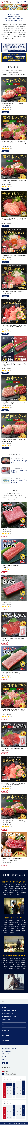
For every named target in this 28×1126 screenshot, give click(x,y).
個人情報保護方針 (7, 1052)
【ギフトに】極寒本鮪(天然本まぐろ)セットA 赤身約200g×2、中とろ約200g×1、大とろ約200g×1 (13, 144)
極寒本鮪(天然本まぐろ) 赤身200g (10, 567)
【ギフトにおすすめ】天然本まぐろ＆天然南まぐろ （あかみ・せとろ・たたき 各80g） (13, 860)
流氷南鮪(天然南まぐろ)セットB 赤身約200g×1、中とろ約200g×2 (13, 441)
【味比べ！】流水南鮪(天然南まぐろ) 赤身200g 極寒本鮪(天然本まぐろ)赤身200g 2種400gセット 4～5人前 (13, 366)
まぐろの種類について (8, 1015)
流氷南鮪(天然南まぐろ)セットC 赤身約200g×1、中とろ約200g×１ (13, 106)
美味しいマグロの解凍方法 (9, 1011)
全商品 (4, 1008)
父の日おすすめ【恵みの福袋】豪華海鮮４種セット (13, 292)
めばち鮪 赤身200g (6, 603)
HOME (3, 1003)
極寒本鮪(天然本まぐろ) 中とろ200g (10, 674)
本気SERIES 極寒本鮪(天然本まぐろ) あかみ (13, 640)
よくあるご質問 (6, 1021)
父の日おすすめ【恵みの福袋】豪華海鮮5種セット (13, 256)
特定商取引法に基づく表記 (9, 1050)
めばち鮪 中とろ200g (6, 530)
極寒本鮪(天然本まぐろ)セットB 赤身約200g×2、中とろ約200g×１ (13, 182)
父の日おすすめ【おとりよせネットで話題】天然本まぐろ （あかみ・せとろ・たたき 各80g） (13, 327)
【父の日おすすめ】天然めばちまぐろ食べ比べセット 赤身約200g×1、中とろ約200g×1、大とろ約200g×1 (13, 221)
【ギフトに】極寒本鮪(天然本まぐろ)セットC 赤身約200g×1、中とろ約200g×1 (13, 404)
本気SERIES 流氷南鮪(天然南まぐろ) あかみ (13, 750)
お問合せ (4, 1060)
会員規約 (4, 1058)
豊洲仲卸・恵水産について (9, 1018)
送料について (5, 1055)
